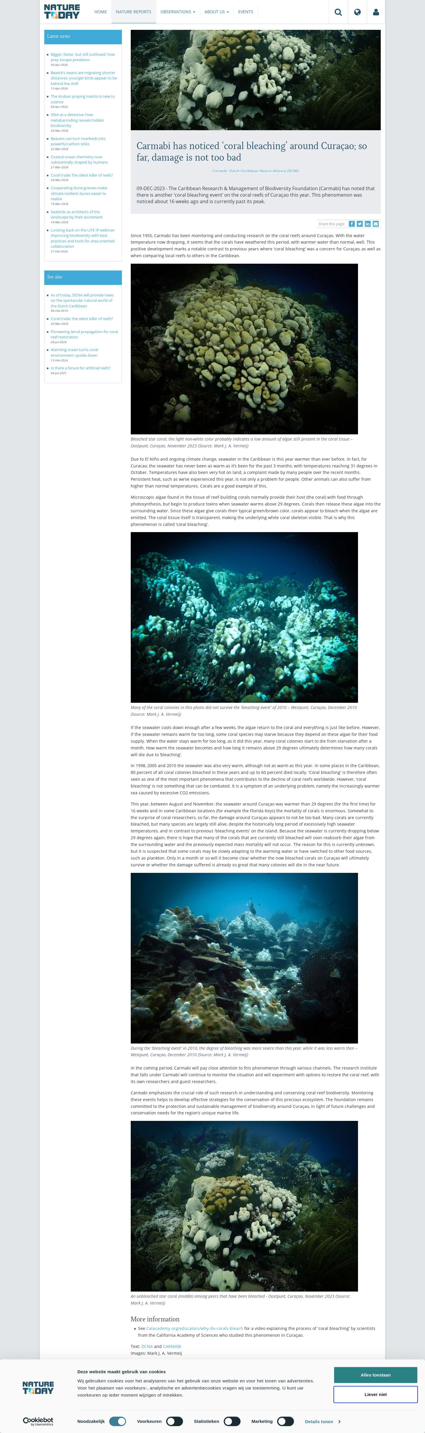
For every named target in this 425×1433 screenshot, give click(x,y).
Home (100, 11)
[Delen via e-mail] (376, 224)
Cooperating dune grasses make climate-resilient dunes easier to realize (79, 193)
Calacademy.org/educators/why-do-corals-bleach (194, 1328)
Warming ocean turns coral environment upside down (74, 352)
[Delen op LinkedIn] (368, 224)
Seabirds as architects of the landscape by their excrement (77, 214)
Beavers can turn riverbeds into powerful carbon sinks (78, 141)
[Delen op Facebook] (352, 224)
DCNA (147, 1346)
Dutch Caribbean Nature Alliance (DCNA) (264, 170)
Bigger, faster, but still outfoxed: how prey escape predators (83, 57)
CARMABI (172, 1346)
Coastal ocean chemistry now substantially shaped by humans (79, 159)
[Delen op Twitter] (360, 224)
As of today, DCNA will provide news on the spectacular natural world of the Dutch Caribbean (82, 300)
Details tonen (319, 1421)
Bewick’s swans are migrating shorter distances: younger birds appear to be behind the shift (84, 78)
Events (245, 11)
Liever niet (375, 1394)
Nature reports (133, 11)
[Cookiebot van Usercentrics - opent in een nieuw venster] (38, 1421)
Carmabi (219, 170)
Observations (178, 11)
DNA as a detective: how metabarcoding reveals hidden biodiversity (77, 120)
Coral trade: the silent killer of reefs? (82, 175)
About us (217, 11)
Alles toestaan (376, 1374)
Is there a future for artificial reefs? (81, 368)
